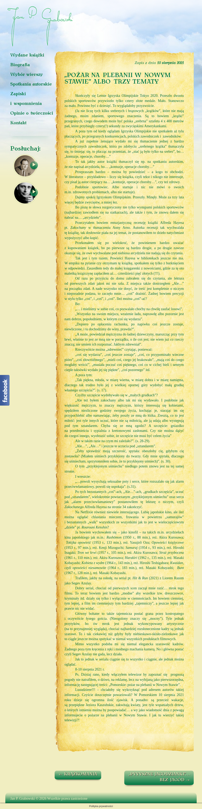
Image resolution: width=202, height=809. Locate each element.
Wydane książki (27, 55)
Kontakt (18, 123)
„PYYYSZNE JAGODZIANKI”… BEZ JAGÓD (159, 777)
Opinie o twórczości (31, 113)
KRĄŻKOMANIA (78, 774)
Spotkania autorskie (31, 84)
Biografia (20, 65)
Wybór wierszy (26, 75)
